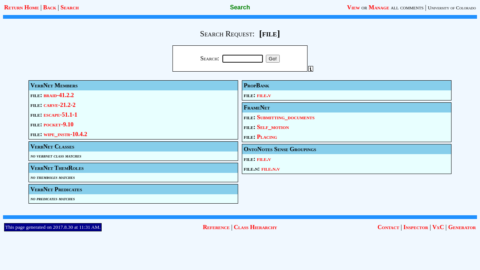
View (353, 7)
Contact (388, 227)
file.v (264, 95)
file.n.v (270, 168)
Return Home (21, 7)
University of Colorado (452, 7)
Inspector (416, 227)
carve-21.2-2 (59, 105)
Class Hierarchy (255, 227)
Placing (267, 137)
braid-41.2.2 (59, 95)
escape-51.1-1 (60, 114)
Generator (462, 227)
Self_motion (273, 127)
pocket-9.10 (59, 124)
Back (49, 7)
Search (69, 7)
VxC (438, 227)
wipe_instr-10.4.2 (65, 134)
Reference (216, 227)
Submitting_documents (286, 117)
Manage (379, 7)
